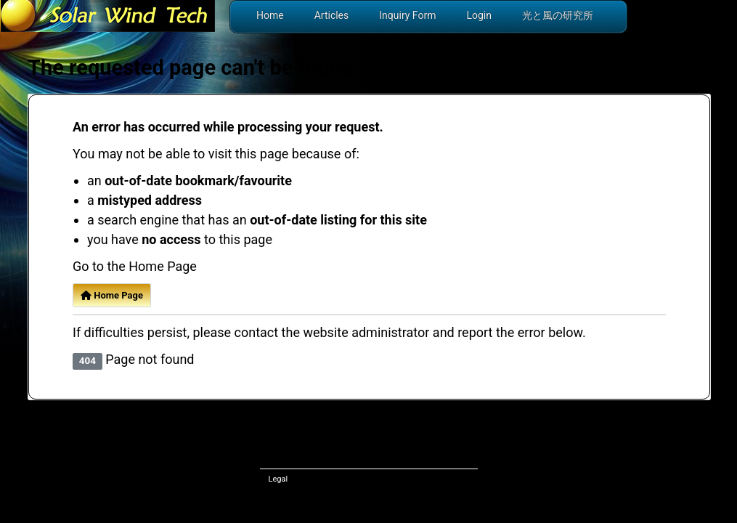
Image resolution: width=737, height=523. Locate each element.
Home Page (112, 295)
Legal (278, 479)
